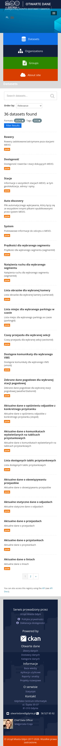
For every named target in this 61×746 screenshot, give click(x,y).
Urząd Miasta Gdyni (30, 614)
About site (30, 74)
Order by (9, 105)
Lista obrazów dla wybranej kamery (27, 290)
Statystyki (30, 691)
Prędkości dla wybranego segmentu (27, 245)
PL (7, 17)
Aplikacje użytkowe (30, 672)
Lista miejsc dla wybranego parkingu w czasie (29, 310)
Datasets (30, 38)
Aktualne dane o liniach (19, 559)
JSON (7, 149)
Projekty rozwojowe (30, 680)
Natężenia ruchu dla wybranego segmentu (24, 266)
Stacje (8, 178)
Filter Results (13, 125)
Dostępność (11, 159)
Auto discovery (13, 201)
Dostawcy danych (30, 654)
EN (12, 17)
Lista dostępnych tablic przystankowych (30, 460)
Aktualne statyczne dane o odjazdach (28, 502)
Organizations (30, 50)
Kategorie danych (30, 658)
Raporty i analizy (30, 676)
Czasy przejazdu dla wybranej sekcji (27, 335)
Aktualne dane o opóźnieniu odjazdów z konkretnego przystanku (29, 407)
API (43, 588)
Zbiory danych (30, 650)
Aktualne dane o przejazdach (23, 521)
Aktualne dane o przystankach (24, 540)
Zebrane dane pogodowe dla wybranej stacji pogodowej (29, 381)
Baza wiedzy (30, 668)
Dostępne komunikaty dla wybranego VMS (28, 355)
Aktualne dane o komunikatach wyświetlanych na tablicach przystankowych (24, 435)
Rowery (9, 137)
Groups (30, 62)
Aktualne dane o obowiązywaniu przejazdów (25, 481)
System (9, 226)
